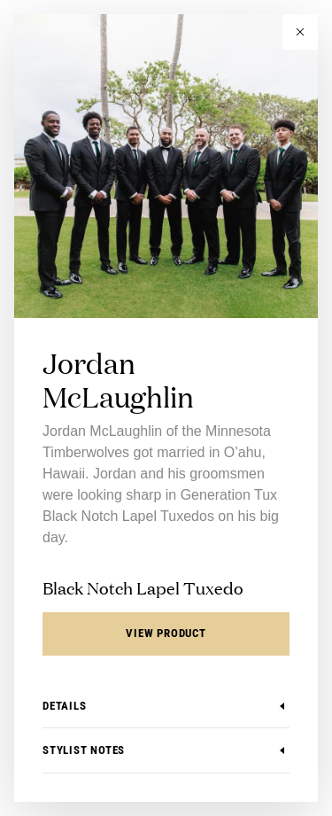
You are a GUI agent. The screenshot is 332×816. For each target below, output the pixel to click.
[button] (300, 32)
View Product (165, 633)
